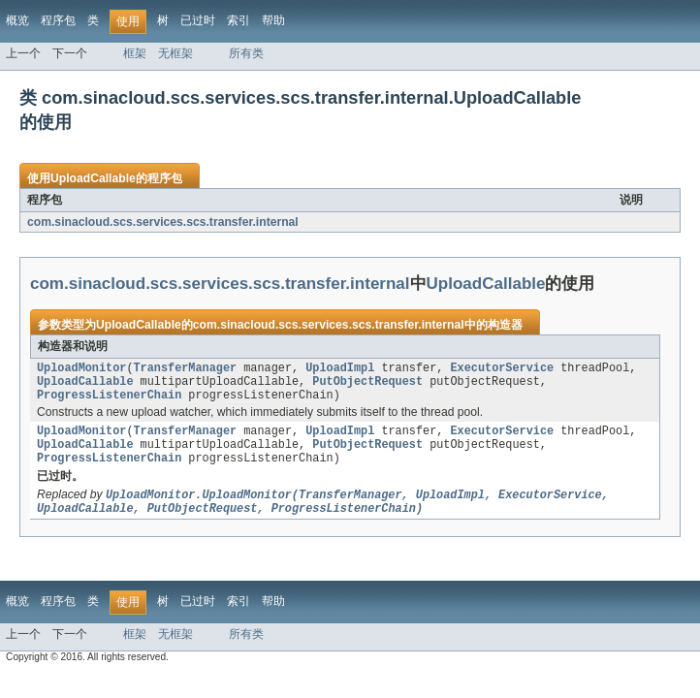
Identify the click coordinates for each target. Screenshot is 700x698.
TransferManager (186, 369)
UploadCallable (93, 178)
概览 (17, 20)
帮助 (273, 20)
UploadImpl (339, 369)
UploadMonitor (81, 369)
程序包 (58, 20)
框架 (134, 53)
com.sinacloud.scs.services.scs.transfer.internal (163, 222)
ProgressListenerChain (109, 400)
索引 (238, 20)
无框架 (175, 53)
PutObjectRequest (367, 385)
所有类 (246, 53)
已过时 (197, 20)
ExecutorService (502, 369)
